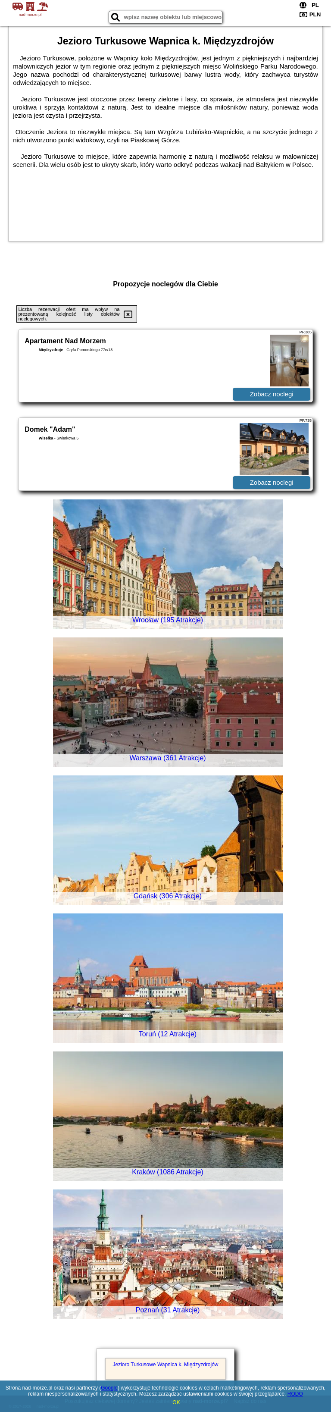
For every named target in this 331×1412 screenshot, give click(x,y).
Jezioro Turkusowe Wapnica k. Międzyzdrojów (166, 1365)
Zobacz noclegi (272, 394)
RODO (295, 1394)
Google (109, 1388)
